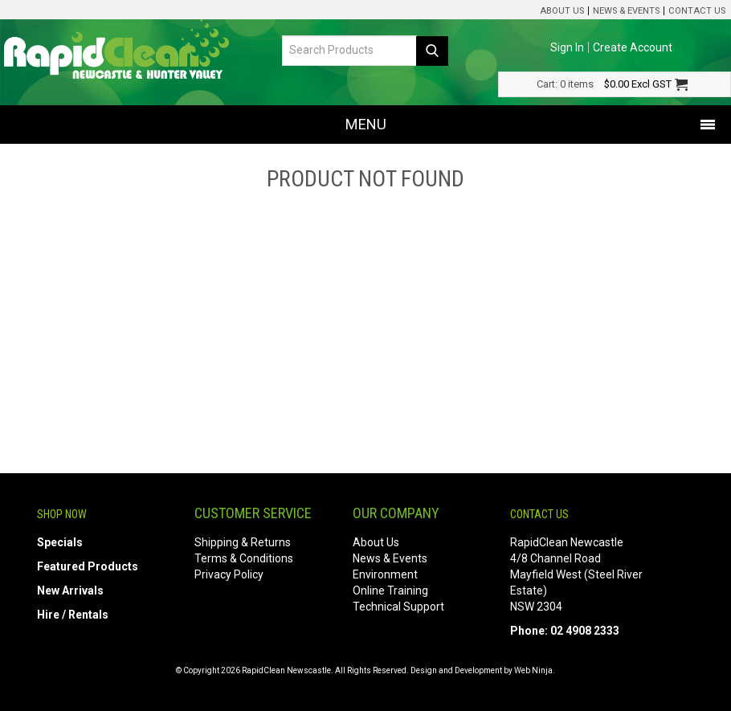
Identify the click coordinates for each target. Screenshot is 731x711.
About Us (562, 10)
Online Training (390, 590)
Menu (365, 124)
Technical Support (398, 606)
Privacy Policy (228, 574)
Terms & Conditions (243, 558)
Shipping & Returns (242, 542)
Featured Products (87, 566)
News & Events (626, 10)
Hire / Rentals (72, 614)
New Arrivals (70, 590)
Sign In (567, 47)
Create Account (632, 47)
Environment (385, 574)
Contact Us (696, 10)
